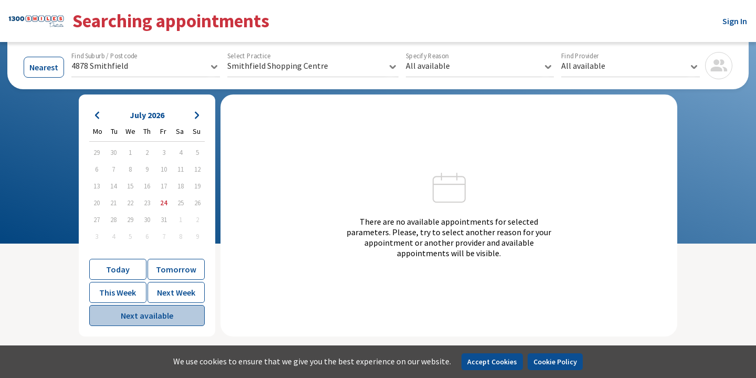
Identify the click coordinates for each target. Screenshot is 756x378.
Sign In (734, 21)
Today (118, 269)
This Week (117, 292)
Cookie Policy (555, 361)
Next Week (176, 292)
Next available (147, 315)
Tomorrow (176, 269)
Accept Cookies (492, 361)
